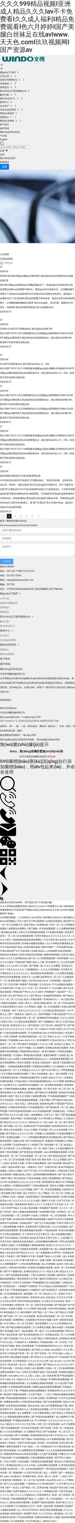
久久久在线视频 (60, 1226)
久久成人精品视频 (29, 1208)
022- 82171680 (14, 571)
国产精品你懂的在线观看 (18, 1327)
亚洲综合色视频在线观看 (40, 1267)
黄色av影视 (14, 1167)
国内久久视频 (57, 1185)
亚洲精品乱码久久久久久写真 (21, 1465)
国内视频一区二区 (53, 1144)
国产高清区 (46, 1428)
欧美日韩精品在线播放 (29, 1301)
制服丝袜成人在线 (22, 1174)
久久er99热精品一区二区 (28, 1148)
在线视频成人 (33, 969)
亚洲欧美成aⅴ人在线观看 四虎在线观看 (51, 951)
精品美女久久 (22, 1409)
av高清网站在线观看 (47, 1465)
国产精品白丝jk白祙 (62, 1100)
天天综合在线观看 (30, 1428)
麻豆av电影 (58, 1327)
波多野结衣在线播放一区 (31, 1085)
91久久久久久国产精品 (31, 1338)
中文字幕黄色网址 (42, 1413)
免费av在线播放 (9, 1003)
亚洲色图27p (48, 1182)
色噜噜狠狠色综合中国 (41, 1435)
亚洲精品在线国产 (22, 1185)
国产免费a (27, 1439)
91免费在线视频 (55, 932)
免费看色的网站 (12, 1401)
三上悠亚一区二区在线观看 (48, 1498)
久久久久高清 (67, 1018)
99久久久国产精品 (65, 1021)
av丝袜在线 (18, 1219)
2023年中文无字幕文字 (38, 1234)
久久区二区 (32, 1029)
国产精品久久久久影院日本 (44, 1357)
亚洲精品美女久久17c (35, 1271)
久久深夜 (23, 965)
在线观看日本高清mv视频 (39, 1320)
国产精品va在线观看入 (57, 1469)
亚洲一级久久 (45, 1476)
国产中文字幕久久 (51, 1070)
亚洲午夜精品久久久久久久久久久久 (53, 936)
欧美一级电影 (18, 1196)
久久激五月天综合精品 (53, 1301)
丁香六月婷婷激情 (39, 1073)
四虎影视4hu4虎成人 (30, 1051)
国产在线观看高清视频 (17, 1275)
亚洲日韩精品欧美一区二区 (47, 1003)
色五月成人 (21, 1103)
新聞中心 (13, 247)
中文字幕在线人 (34, 1521)
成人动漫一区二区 (53, 1122)
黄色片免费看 (24, 1062)
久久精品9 (68, 1118)
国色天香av (30, 924)
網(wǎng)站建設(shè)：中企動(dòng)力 (18, 717)
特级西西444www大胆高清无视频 (21, 1454)
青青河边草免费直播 (10, 977)
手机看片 (11, 1256)
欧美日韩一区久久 (17, 1364)
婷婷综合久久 (36, 1122)
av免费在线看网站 (54, 1085)
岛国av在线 (19, 1141)
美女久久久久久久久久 (29, 1010)
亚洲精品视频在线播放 (33, 943)
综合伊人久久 (50, 1293)
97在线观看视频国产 (58, 1096)
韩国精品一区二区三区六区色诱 (29, 1480)
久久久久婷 (11, 965)
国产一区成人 (13, 1487)
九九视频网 (38, 1047)
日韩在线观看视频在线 (39, 1081)
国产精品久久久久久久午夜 (20, 1133)
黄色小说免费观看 (25, 1346)
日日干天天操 (31, 1170)
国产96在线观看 (65, 1375)
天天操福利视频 (66, 1368)
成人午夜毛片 (30, 1193)
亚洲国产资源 (31, 1513)
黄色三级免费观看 (51, 1178)
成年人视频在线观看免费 (25, 1212)
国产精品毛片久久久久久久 (13, 1122)
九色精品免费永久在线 (11, 1006)
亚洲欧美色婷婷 (8, 1517)
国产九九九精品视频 (45, 1223)
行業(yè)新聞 (6, 259)
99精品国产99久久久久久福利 (28, 992)
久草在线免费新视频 (30, 1264)
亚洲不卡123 (65, 1293)
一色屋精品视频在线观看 (18, 1066)
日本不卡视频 (24, 1047)
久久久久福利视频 (50, 969)
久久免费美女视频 (42, 1327)
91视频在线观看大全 (23, 1420)
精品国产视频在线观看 (15, 1394)
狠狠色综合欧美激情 (23, 1241)
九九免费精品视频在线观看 (40, 1383)
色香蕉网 (51, 1375)
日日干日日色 (64, 1200)
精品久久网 (53, 1271)
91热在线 (5, 1025)
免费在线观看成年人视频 (47, 1517)
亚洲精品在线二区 (54, 1334)
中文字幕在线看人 (48, 1170)
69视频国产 (50, 992)
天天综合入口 (61, 1435)
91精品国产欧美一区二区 (21, 1353)
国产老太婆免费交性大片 (31, 1334)
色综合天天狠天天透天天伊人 (44, 1238)
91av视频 (57, 988)
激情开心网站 (8, 1245)
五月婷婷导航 (7, 988)
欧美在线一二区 (16, 1469)
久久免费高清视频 (64, 973)
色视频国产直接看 (48, 1208)
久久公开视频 (60, 1159)
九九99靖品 (30, 1006)
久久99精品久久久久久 (29, 1070)
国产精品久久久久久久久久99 (58, 1364)
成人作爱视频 (49, 1264)
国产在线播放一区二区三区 (57, 1431)
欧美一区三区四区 (61, 1495)
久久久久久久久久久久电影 (26, 1200)
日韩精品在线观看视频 (41, 1461)
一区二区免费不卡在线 (26, 1215)
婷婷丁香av (49, 1148)
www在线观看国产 (35, 1469)
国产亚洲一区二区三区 (59, 1088)
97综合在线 (6, 1368)
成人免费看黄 (24, 1413)
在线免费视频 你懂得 (13, 1226)
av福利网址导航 (47, 1212)
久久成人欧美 (22, 999)
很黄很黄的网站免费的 (18, 1416)
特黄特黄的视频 (32, 947)
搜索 (4, 166)
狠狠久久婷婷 (35, 1364)
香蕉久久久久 (55, 1036)
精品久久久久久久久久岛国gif (32, 1379)
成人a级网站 (62, 1416)
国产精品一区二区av (43, 1312)
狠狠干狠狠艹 (49, 947)
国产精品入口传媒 (40, 1349)
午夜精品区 (6, 1282)
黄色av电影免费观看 (20, 1502)
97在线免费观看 (25, 1517)
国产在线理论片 (50, 1290)
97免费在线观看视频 (59, 1379)
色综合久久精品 (62, 1044)
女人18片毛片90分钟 (28, 1510)
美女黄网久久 (53, 962)
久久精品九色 (66, 1278)
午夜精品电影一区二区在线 (53, 1342)
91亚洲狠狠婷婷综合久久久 (49, 1346)
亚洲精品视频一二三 (16, 1137)
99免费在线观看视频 (35, 1219)
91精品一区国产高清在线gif (22, 1443)
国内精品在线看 (9, 932)
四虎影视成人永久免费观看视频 (49, 1439)
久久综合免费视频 (13, 1431)
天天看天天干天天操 (53, 1204)
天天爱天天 (66, 969)
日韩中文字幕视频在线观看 (32, 932)
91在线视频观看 (21, 1457)
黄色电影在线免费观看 (42, 973)
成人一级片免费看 (58, 1073)
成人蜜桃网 (38, 1368)
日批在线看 (52, 1372)
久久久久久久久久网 (38, 1361)
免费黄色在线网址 (17, 928)
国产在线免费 (55, 1163)
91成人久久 (21, 988)
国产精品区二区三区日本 (40, 1025)
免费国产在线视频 (29, 984)
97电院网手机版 (65, 947)
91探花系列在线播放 (31, 1401)
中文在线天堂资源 (9, 1249)
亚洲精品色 (43, 924)
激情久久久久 (35, 1204)
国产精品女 (36, 995)
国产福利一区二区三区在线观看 (20, 1316)
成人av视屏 (14, 1059)
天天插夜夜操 (20, 1361)
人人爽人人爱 (7, 1297)
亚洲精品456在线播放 (48, 1018)
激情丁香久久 (26, 1003)
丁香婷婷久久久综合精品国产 (41, 1483)
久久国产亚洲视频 (48, 1454)
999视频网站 (39, 1282)
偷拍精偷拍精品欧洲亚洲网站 (28, 939)
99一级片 (40, 1331)
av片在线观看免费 (42, 1111)
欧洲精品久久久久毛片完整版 (18, 1189)
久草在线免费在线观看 (15, 1033)
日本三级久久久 (8, 1379)
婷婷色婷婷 (16, 1513)
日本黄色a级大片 (21, 1144)
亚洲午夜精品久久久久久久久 (28, 1491)
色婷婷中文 (68, 1189)
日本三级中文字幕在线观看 (31, 921)
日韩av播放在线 (41, 1185)
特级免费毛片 (44, 1495)
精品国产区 (60, 1025)
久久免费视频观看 (46, 958)
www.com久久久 (27, 1040)
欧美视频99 (43, 1040)
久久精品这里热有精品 (54, 1010)
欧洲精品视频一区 (37, 1088)
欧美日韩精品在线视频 (31, 954)
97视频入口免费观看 (45, 1133)
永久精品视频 (53, 1282)
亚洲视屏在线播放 (52, 995)
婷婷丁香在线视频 (9, 1152)
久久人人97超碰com (25, 1495)
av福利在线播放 (54, 921)
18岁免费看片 (42, 1323)
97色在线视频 (34, 1178)
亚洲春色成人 (59, 1111)
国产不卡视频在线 (13, 1271)
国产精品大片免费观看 (46, 1092)
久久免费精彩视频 (66, 928)
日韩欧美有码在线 (17, 1107)
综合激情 (24, 1238)
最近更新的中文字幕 (27, 1278)
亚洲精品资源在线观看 (56, 1047)
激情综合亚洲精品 (9, 954)
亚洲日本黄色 (22, 1297)
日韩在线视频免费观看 (26, 1100)
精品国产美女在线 (59, 1487)
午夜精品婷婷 (51, 1230)
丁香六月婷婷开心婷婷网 (43, 1275)
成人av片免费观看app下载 (54, 1405)
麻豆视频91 (26, 1312)
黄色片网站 (16, 1118)
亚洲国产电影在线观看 (43, 1502)
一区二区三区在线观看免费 (20, 936)
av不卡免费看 (68, 1424)
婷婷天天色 (7, 1021)
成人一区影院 (50, 1472)
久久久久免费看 (52, 965)
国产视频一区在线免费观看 (42, 928)
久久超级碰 (57, 1066)
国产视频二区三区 (13, 1126)
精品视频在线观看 (20, 1357)
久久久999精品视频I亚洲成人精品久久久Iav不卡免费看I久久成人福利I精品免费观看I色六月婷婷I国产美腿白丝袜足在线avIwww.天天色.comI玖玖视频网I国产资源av (37, 27)
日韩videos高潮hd (18, 1267)
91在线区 (44, 1129)
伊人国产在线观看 (9, 1338)
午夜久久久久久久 (15, 969)
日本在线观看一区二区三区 (33, 1156)
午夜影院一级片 (9, 1010)
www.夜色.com (16, 1375)
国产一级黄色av (16, 1014)
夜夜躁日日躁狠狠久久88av (59, 1141)
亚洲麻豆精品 (30, 1476)
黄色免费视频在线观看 (31, 1230)
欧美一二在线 (60, 1476)
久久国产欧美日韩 (33, 1472)
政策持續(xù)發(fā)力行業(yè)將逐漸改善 (20, 475)
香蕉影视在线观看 (33, 1055)
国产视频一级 (36, 965)
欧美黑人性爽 (18, 1163)
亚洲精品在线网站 (42, 1066)
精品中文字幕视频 (65, 1182)
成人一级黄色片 (29, 1167)
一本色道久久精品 (22, 1368)
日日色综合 (9, 1148)
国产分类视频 (22, 1435)
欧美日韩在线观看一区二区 (51, 1316)
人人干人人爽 (7, 1495)
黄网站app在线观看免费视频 (47, 1387)
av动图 (36, 977)
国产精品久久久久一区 (27, 1252)
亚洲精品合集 (51, 1491)
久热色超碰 (23, 1461)
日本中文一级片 (52, 1115)
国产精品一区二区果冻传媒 (35, 1487)
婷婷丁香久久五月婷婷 (19, 1096)
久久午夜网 (58, 1081)
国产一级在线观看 (24, 1331)
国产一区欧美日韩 (48, 1167)
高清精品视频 (31, 1118)
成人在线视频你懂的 (61, 1234)
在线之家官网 (68, 1006)
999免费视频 (68, 1070)
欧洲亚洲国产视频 (17, 980)
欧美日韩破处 (49, 1051)
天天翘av (17, 1055)
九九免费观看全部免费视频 (31, 1450)
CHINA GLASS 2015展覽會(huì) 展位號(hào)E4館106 (26, 329)
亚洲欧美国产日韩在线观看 (37, 1126)
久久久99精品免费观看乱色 (60, 943)
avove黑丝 (36, 917)
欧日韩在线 (20, 1178)
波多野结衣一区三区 (50, 977)
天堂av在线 (55, 1040)
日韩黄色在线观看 (29, 1249)
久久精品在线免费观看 (25, 1021)
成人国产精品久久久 (18, 995)
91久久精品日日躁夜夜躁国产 (54, 1286)
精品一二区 (34, 1446)
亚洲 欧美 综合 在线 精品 (43, 1297)
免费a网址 (33, 1342)
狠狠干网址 (7, 1178)
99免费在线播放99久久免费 (34, 1077)
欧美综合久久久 (19, 1025)
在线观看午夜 (46, 1249)
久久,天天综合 (46, 1513)
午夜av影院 (68, 1003)
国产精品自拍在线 (57, 1156)
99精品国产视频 (23, 962)
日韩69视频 (63, 958)
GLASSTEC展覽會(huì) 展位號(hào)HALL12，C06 (24, 364)
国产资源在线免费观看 (42, 1416)
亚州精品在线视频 (39, 1409)
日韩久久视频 (15, 1170)
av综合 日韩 (63, 1264)
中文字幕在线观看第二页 (12, 1234)
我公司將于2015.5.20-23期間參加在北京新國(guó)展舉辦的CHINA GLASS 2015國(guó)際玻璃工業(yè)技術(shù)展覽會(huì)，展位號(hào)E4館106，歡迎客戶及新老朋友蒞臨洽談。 (37, 399)
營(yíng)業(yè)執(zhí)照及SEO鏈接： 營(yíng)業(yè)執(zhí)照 (30, 739)
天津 (38, 717)
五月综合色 (45, 984)
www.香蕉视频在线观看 (56, 1152)
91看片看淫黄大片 (29, 1260)
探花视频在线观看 (50, 1196)
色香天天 (26, 977)
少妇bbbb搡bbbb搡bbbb (45, 1174)
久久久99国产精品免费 (35, 1308)
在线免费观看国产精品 (22, 1498)
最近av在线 (34, 1405)
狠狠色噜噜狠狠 (52, 954)
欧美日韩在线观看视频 (51, 1510)
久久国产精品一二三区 (39, 1394)
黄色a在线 (33, 1103)
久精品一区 (51, 1368)
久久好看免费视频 (55, 1331)
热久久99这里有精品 (53, 1033)
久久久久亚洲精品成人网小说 (21, 958)
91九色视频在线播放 (62, 984)
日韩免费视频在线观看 (42, 1457)
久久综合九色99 (8, 1301)
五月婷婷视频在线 (13, 1293)
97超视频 (13, 1040)
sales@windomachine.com (20, 580)
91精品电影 (21, 1081)
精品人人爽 (38, 962)
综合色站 (10, 1252)
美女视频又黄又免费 (11, 1193)
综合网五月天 (10, 1085)
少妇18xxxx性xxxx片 (38, 980)
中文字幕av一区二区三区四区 (19, 1323)
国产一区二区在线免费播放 (48, 1189)
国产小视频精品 (46, 1021)
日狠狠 (61, 1055)
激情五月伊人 (50, 1521)
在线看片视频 (15, 1308)
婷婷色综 (61, 1275)
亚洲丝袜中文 (50, 999)
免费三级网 (46, 1260)
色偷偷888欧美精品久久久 (34, 1059)
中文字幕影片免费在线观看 (15, 1073)
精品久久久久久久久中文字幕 (21, 1424)
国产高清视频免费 (10, 1428)
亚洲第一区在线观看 (48, 1443)
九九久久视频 (31, 1129)
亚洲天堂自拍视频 (44, 1305)
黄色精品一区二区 (63, 1513)
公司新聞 (4, 254)
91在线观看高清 (36, 1107)
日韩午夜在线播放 (57, 1308)
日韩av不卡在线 (47, 1029)
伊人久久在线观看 (59, 1129)
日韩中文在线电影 (22, 1282)
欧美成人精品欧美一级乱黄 (46, 1062)
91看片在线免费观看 (36, 1163)
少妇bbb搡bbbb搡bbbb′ (47, 1241)
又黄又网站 (45, 1100)
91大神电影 (41, 1420)
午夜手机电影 (66, 1491)
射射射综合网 (47, 1103)
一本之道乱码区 (66, 999)
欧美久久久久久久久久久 (59, 1245)
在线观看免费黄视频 (59, 1059)
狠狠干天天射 (49, 1200)
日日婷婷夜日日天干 (25, 1506)
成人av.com (56, 1361)
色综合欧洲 (12, 1334)
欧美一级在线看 (45, 1506)
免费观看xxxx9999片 (51, 1252)
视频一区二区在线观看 (48, 1006)
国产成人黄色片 (66, 1174)
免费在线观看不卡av (10, 1372)
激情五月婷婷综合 (48, 1278)
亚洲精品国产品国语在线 (38, 1226)
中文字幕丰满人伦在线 (55, 939)
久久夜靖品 (24, 917)
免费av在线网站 (25, 1092)
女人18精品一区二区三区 (51, 1193)
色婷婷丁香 (37, 1144)
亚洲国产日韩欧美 (28, 1286)
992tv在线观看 (67, 1241)
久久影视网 (6, 1144)
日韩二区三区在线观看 (48, 1424)
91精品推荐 (36, 999)
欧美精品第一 (11, 1286)
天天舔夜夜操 (35, 1033)
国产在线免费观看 (53, 1401)
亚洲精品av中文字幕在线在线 (56, 1446)
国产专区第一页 (43, 1353)
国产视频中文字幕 (26, 1256)
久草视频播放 (23, 1245)
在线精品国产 (27, 1223)
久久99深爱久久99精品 (50, 1118)
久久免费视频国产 (9, 1264)
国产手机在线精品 (9, 1238)
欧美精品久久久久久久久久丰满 (25, 1182)
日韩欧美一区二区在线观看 (53, 1215)
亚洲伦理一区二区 (24, 1305)
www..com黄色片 (13, 1476)
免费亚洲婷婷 (50, 1055)
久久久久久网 (46, 1044)
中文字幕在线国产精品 (11, 947)
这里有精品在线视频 (16, 1405)
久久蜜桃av (6, 1185)
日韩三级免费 (11, 1036)
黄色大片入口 (56, 1077)
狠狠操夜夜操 (38, 1245)
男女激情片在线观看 (27, 1044)
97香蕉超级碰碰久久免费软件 (26, 1290)
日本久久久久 (7, 1103)
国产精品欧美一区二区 (57, 1107)
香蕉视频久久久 (11, 1312)
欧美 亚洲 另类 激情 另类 (39, 1159)
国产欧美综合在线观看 (31, 1152)
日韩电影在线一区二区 (24, 1018)
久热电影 (65, 1238)
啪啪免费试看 (40, 1096)
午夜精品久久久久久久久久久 (15, 973)
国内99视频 (45, 1014)
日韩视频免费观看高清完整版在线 (45, 1137)
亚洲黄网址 (19, 1320)
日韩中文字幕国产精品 (33, 1372)
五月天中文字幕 (65, 1297)
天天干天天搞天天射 (60, 1409)
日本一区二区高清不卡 (39, 988)
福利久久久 (32, 1014)
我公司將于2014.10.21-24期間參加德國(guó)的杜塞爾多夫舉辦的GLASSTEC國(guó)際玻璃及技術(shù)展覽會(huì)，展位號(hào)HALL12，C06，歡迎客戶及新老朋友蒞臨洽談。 (37, 440)
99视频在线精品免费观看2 (33, 1390)
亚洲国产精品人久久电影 (49, 1256)
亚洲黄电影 (52, 1398)
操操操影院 (20, 1204)
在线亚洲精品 (33, 1196)
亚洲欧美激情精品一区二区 (33, 1036)
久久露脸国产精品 (33, 1431)
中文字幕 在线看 (36, 1398)
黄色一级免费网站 (33, 1115)
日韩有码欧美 (51, 1338)
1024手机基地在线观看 (20, 1111)
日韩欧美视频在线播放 (15, 1088)
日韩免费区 (56, 980)
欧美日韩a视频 (66, 1230)
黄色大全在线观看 (13, 1129)
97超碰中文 (21, 1342)
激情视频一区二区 (33, 1293)
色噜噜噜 (58, 1506)
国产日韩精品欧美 (35, 1141)
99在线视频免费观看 (16, 1398)
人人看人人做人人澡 (35, 1375)
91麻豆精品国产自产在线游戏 (15, 951)
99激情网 (15, 1439)
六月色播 (69, 1334)
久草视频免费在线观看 (19, 1387)
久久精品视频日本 (65, 1148)
